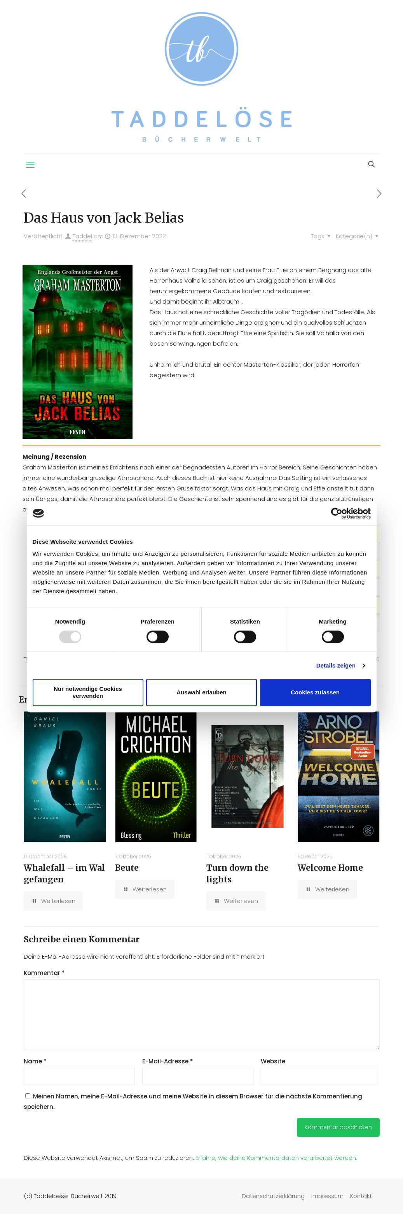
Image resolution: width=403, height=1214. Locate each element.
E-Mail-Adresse (167, 1061)
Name (35, 1061)
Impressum (327, 1196)
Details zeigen (336, 665)
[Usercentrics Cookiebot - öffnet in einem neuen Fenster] (337, 513)
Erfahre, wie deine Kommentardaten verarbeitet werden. (276, 1158)
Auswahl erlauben (201, 692)
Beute (127, 868)
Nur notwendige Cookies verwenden (88, 692)
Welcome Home (330, 868)
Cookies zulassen (315, 692)
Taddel (82, 236)
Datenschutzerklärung (273, 1196)
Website (273, 1061)
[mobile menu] (30, 165)
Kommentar (44, 973)
